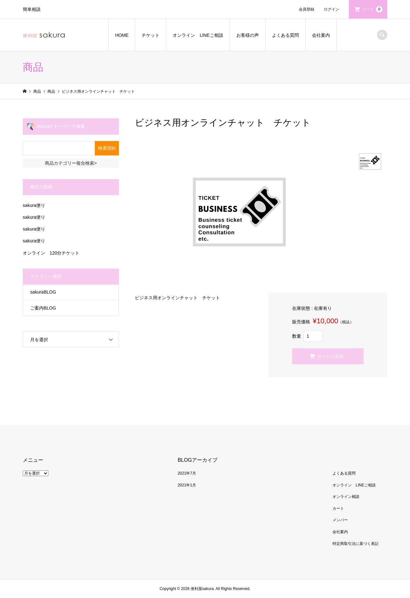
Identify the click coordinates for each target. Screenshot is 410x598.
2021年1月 (187, 485)
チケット (151, 35)
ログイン (331, 9)
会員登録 (306, 9)
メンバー (340, 520)
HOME (121, 35)
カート (372, 9)
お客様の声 (247, 35)
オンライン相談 (345, 496)
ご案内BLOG (43, 308)
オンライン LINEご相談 (198, 35)
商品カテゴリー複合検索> (71, 163)
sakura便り (34, 205)
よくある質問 (285, 35)
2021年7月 (187, 473)
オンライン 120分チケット (51, 253)
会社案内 (321, 35)
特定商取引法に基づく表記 (355, 543)
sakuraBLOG (43, 292)
